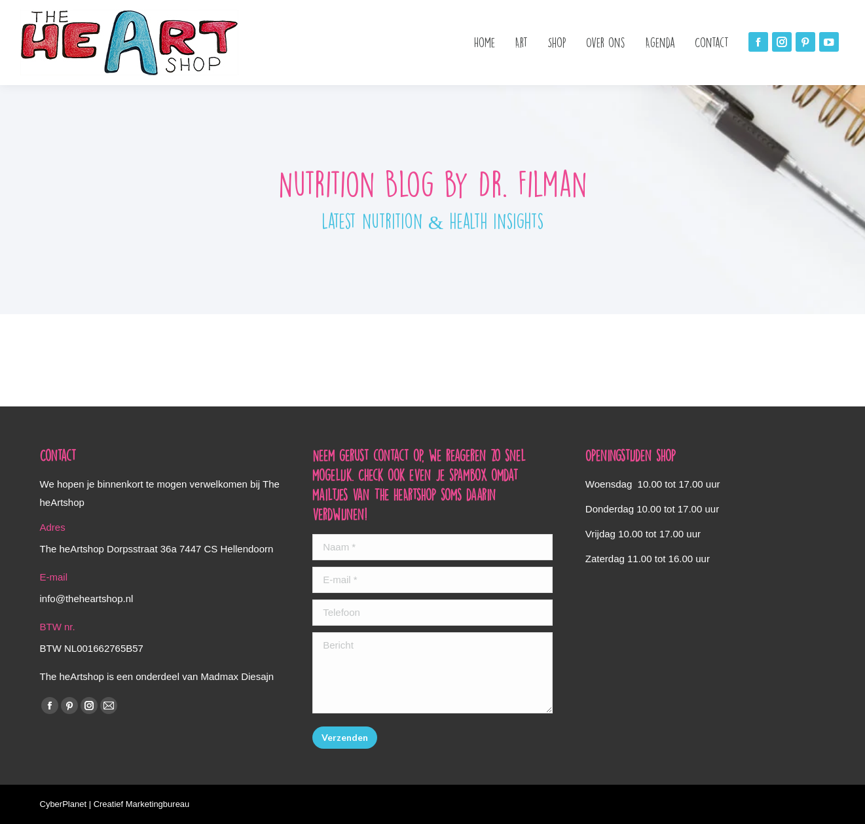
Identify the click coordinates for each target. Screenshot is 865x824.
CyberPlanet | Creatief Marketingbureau (115, 804)
